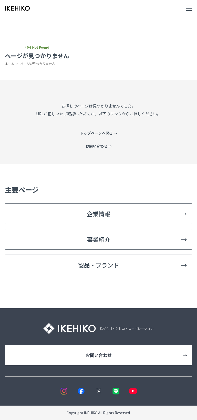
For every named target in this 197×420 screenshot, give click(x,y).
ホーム (9, 63)
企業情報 (137, 213)
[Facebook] (81, 391)
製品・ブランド (132, 265)
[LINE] (116, 391)
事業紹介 (137, 239)
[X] (98, 391)
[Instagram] (64, 391)
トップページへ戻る (98, 133)
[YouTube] (133, 391)
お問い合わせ (98, 146)
